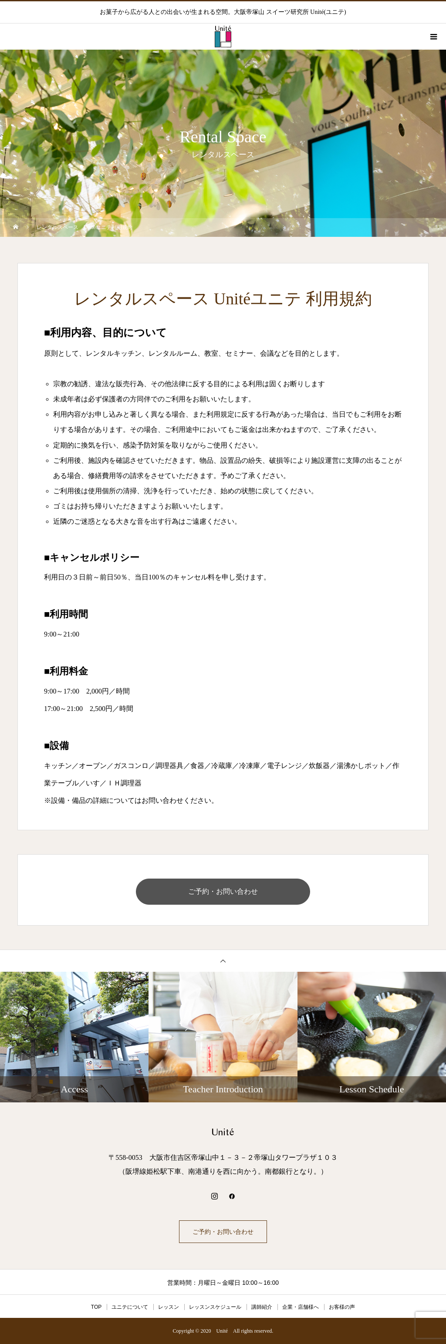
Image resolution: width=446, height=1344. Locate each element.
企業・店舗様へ (300, 1307)
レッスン (168, 1307)
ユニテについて (130, 1307)
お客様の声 (342, 1307)
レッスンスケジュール (215, 1307)
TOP (96, 1307)
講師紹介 (261, 1307)
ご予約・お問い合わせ (223, 891)
